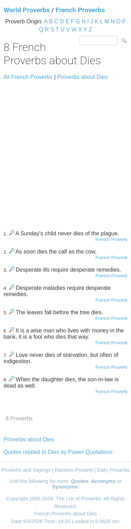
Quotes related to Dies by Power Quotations (57, 452)
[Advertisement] (65, 152)
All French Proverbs (28, 77)
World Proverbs (26, 10)
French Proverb (111, 239)
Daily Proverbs (113, 470)
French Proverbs (80, 10)
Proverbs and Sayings (26, 470)
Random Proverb (74, 470)
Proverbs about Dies (82, 77)
